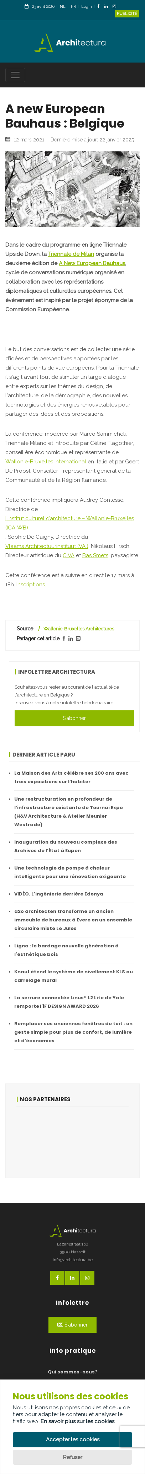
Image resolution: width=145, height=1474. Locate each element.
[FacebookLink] (100, 7)
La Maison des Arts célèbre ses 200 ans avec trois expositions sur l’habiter (71, 777)
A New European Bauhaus (92, 263)
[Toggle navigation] (15, 75)
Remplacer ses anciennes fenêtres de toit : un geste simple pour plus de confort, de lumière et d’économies (73, 1032)
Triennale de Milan (71, 254)
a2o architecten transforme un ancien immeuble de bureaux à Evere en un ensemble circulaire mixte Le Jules (73, 920)
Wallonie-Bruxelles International (45, 461)
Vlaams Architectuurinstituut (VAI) (46, 546)
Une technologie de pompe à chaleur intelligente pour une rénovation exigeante (70, 872)
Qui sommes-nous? (73, 1371)
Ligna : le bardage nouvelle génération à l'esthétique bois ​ (66, 950)
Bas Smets (95, 555)
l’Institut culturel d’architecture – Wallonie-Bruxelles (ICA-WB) (69, 523)
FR (73, 6)
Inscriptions (30, 584)
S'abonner (74, 718)
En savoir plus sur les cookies (77, 1421)
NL (63, 6)
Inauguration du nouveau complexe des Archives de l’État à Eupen (65, 846)
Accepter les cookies (72, 1439)
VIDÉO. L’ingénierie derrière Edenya (58, 894)
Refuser (72, 1457)
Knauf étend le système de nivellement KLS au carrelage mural (73, 976)
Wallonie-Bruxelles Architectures (78, 628)
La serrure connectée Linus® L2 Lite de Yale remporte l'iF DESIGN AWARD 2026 (69, 1002)
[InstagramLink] (116, 7)
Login (86, 6)
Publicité (127, 13)
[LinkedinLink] (108, 7)
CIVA (68, 555)
